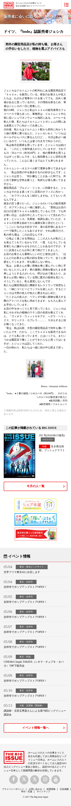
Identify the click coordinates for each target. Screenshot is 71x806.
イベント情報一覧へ (35, 727)
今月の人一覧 (35, 486)
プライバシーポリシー (13, 789)
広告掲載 (64, 789)
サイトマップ (43, 791)
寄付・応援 (26, 791)
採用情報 (51, 789)
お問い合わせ (35, 789)
